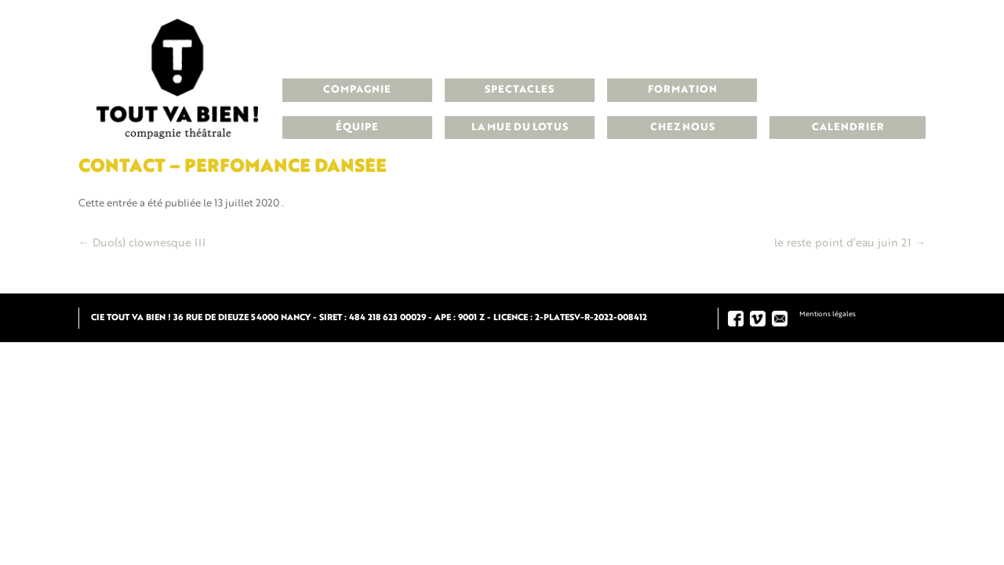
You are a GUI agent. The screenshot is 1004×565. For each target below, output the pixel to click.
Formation (682, 90)
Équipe (357, 127)
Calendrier (848, 127)
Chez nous (682, 127)
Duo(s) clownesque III (142, 243)
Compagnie (357, 90)
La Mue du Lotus (519, 127)
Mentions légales (827, 314)
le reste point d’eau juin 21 (850, 243)
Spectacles (519, 90)
